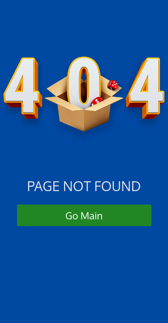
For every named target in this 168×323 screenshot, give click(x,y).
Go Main (84, 215)
